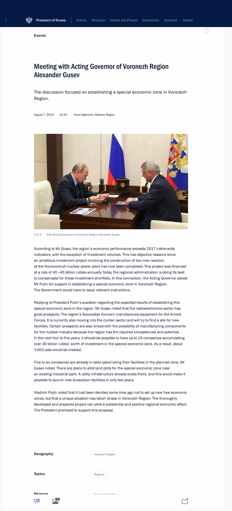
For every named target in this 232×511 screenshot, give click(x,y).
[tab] (37, 501)
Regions (99, 474)
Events (40, 35)
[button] (7, 7)
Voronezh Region (105, 454)
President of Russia (51, 6)
